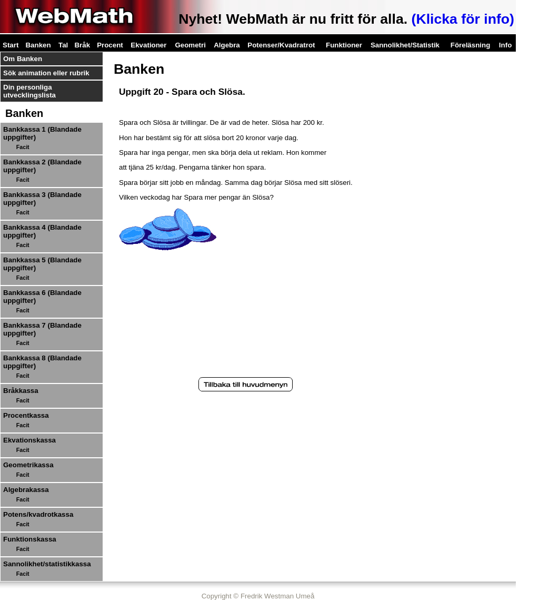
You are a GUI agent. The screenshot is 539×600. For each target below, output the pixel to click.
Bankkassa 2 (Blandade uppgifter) (42, 166)
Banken (38, 45)
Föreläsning (471, 45)
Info (505, 45)
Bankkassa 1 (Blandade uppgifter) (42, 133)
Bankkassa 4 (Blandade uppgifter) (42, 231)
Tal (63, 45)
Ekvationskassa (29, 440)
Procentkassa (26, 415)
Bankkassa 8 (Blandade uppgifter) (42, 362)
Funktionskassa (29, 539)
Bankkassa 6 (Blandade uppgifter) (42, 296)
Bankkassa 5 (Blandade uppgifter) (42, 264)
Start (10, 45)
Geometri (190, 45)
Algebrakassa (26, 490)
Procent (110, 45)
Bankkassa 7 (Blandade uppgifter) (42, 329)
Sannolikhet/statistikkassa (47, 564)
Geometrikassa (28, 465)
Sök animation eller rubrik (46, 73)
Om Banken (22, 59)
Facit (22, 147)
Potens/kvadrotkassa (38, 514)
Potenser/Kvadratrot (281, 45)
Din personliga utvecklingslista (29, 91)
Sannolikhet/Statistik (405, 45)
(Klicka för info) (463, 19)
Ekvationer (148, 45)
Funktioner (344, 45)
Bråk (82, 45)
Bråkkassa (20, 391)
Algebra (227, 45)
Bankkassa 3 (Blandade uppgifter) (42, 198)
